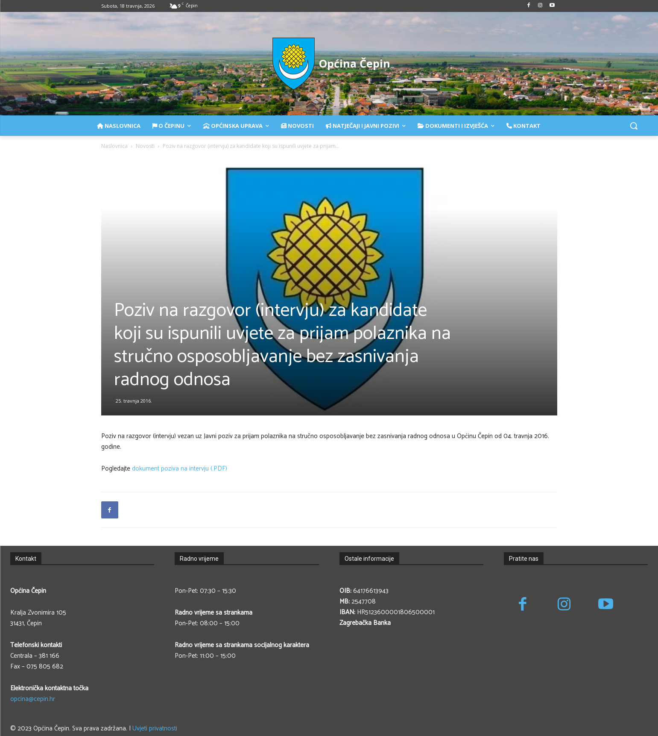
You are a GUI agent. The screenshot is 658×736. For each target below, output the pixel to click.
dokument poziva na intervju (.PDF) (179, 468)
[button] (633, 125)
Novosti (145, 146)
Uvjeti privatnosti (154, 728)
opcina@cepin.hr (32, 699)
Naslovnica (114, 146)
